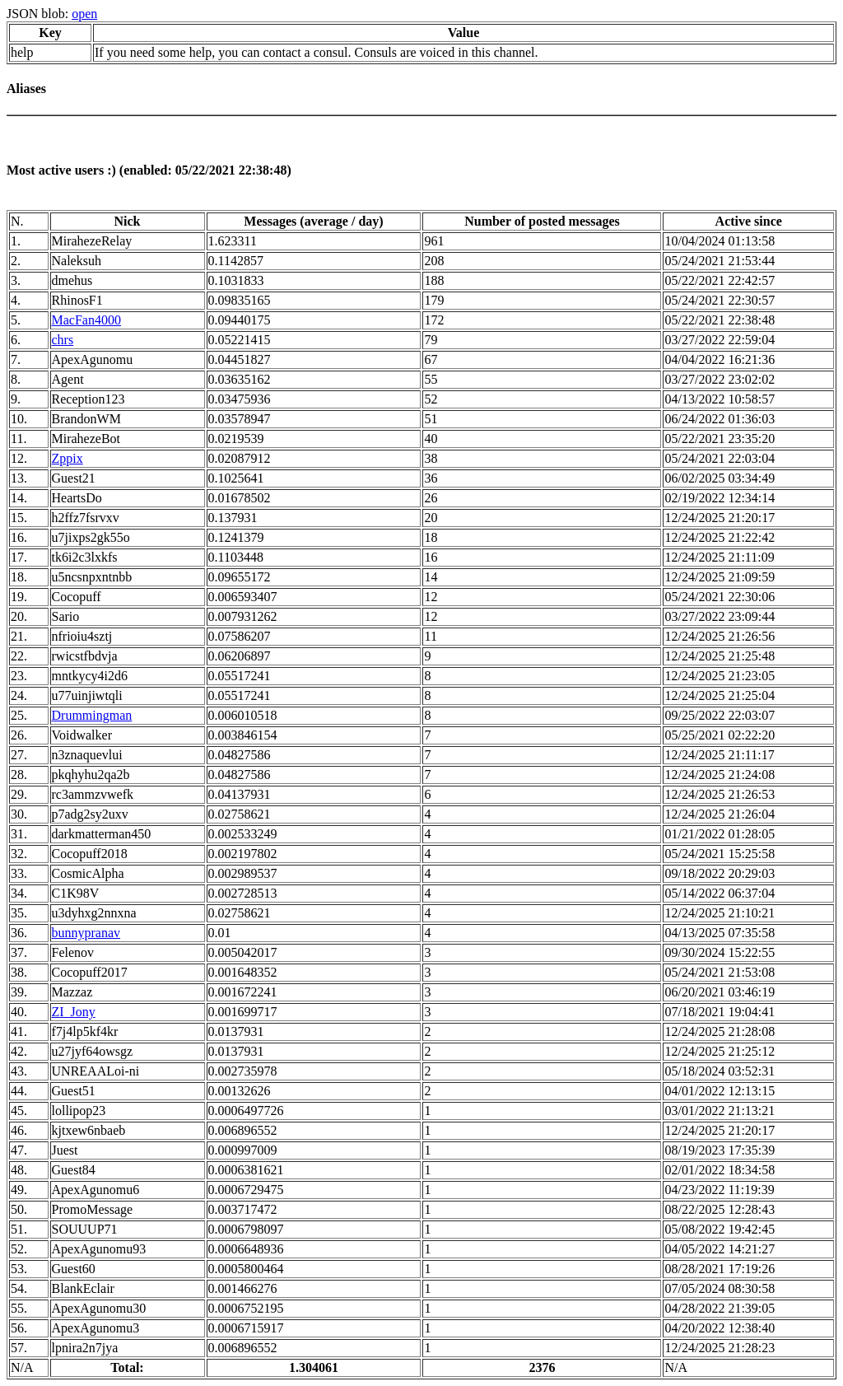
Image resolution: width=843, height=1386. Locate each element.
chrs (63, 340)
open (84, 14)
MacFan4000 (86, 320)
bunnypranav (86, 933)
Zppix (67, 458)
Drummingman (92, 715)
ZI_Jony (73, 1012)
